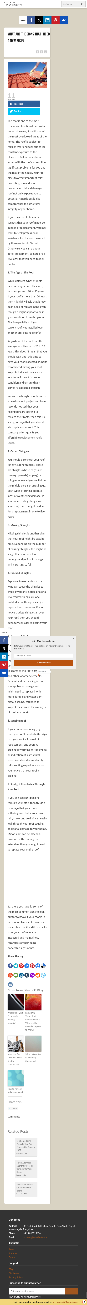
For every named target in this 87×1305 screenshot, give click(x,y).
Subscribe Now (44, 663)
